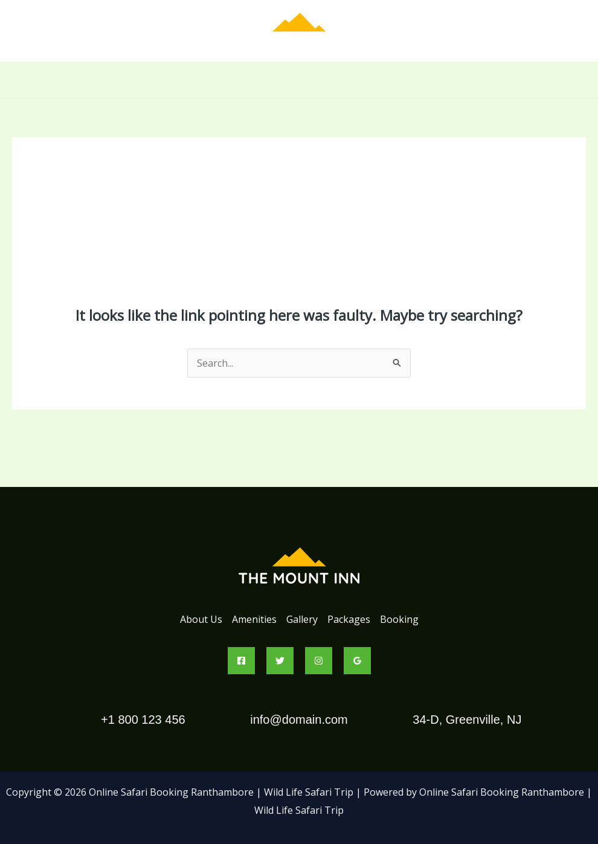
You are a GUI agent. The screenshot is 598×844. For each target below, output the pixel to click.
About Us (182, 79)
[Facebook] (241, 660)
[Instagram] (318, 660)
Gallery (302, 79)
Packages (358, 79)
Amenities (244, 79)
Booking (418, 79)
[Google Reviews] (357, 660)
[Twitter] (280, 660)
